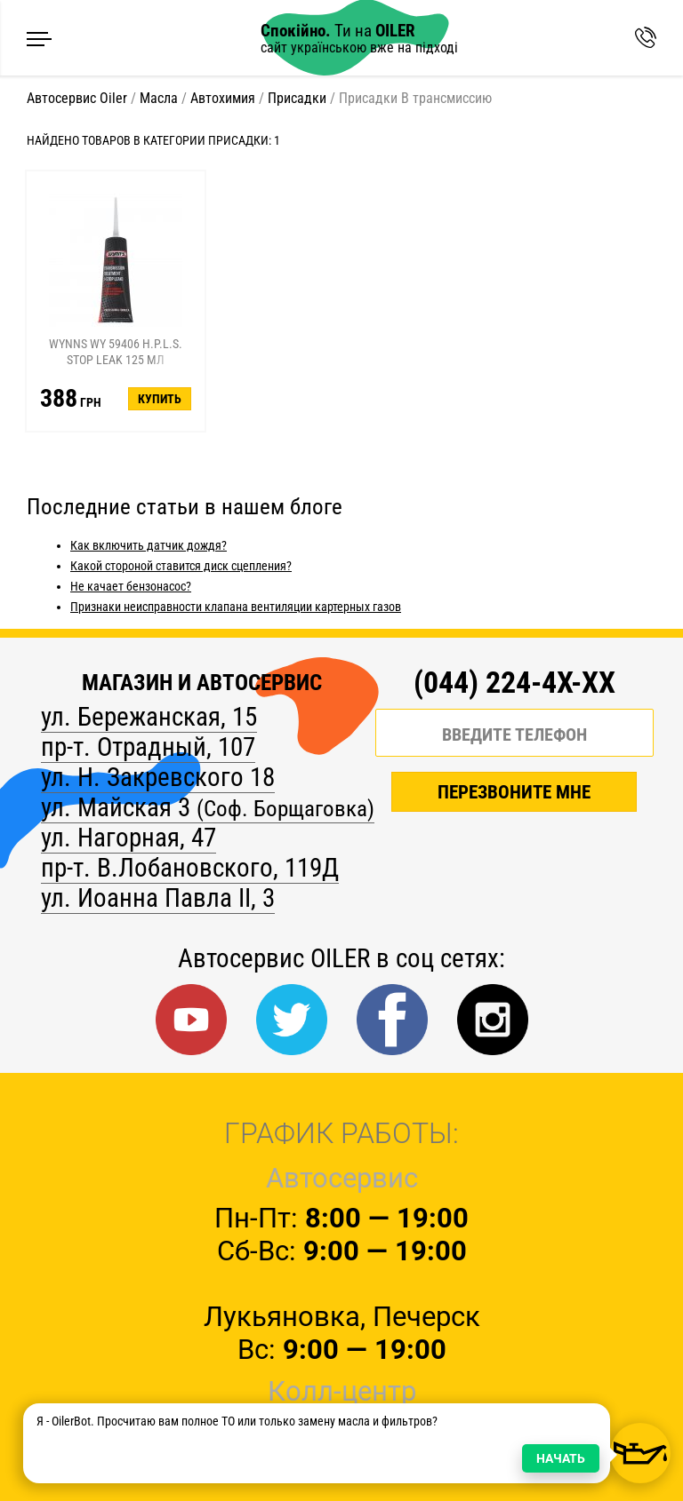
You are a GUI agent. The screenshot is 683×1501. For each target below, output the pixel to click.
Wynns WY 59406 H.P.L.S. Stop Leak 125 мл (115, 352)
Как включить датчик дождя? (148, 545)
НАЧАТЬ (560, 1458)
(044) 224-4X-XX (514, 683)
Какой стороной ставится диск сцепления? (181, 566)
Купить (159, 399)
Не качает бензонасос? (130, 586)
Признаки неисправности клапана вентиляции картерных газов (235, 607)
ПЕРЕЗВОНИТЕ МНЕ (514, 794)
